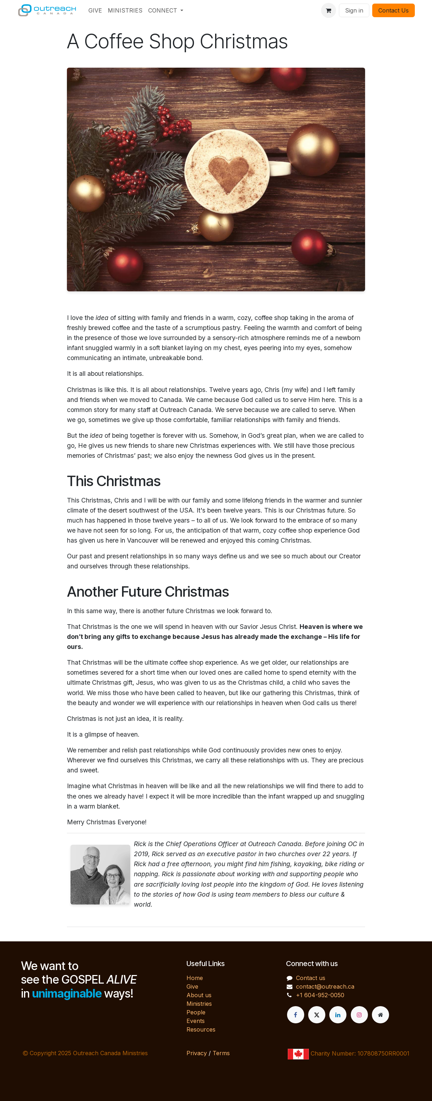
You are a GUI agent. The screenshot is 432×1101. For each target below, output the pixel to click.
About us (199, 995)
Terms (221, 1053)
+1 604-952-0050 (320, 995)
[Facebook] (295, 1014)
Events (195, 1020)
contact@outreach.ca (325, 986)
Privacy (196, 1053)
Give (192, 986)
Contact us (310, 977)
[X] (316, 1014)
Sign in (354, 10)
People (195, 1012)
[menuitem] (95, 10)
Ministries (199, 1003)
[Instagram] (359, 1014)
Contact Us (393, 10)
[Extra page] (380, 1014)
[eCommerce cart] (328, 10)
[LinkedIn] (337, 1014)
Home (194, 977)
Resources (200, 1029)
